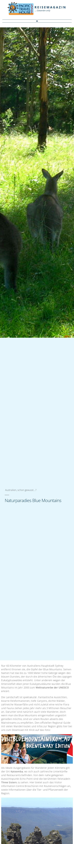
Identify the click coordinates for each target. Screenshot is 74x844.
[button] (37, 21)
